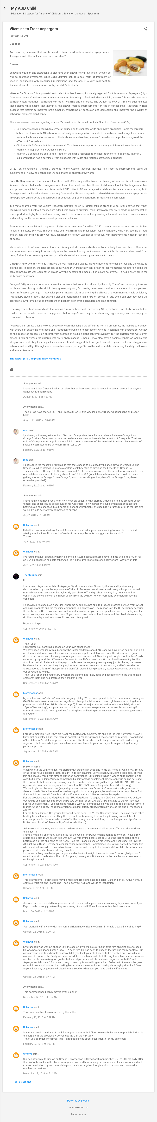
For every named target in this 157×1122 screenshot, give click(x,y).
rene (25, 430)
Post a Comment (22, 1081)
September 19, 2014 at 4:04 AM (40, 751)
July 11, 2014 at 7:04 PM (36, 541)
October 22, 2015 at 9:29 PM (39, 931)
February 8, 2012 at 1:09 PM (38, 485)
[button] (145, 29)
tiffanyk (27, 1053)
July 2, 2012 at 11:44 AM (36, 515)
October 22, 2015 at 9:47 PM (39, 976)
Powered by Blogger (78, 1100)
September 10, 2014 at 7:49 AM (40, 683)
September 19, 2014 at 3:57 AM (40, 718)
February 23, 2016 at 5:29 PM (39, 1017)
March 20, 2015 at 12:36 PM (38, 911)
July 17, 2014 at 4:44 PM (36, 565)
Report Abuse (78, 1114)
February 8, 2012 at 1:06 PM (38, 449)
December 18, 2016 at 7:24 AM (40, 1073)
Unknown (28, 525)
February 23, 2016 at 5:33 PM (39, 1043)
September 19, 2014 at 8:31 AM (40, 864)
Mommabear (30, 693)
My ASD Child (23, 8)
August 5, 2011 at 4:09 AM (37, 396)
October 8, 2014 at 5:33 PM (38, 888)
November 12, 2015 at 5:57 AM (40, 997)
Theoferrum (30, 575)
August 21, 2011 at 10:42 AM (39, 420)
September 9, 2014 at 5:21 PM (39, 628)
